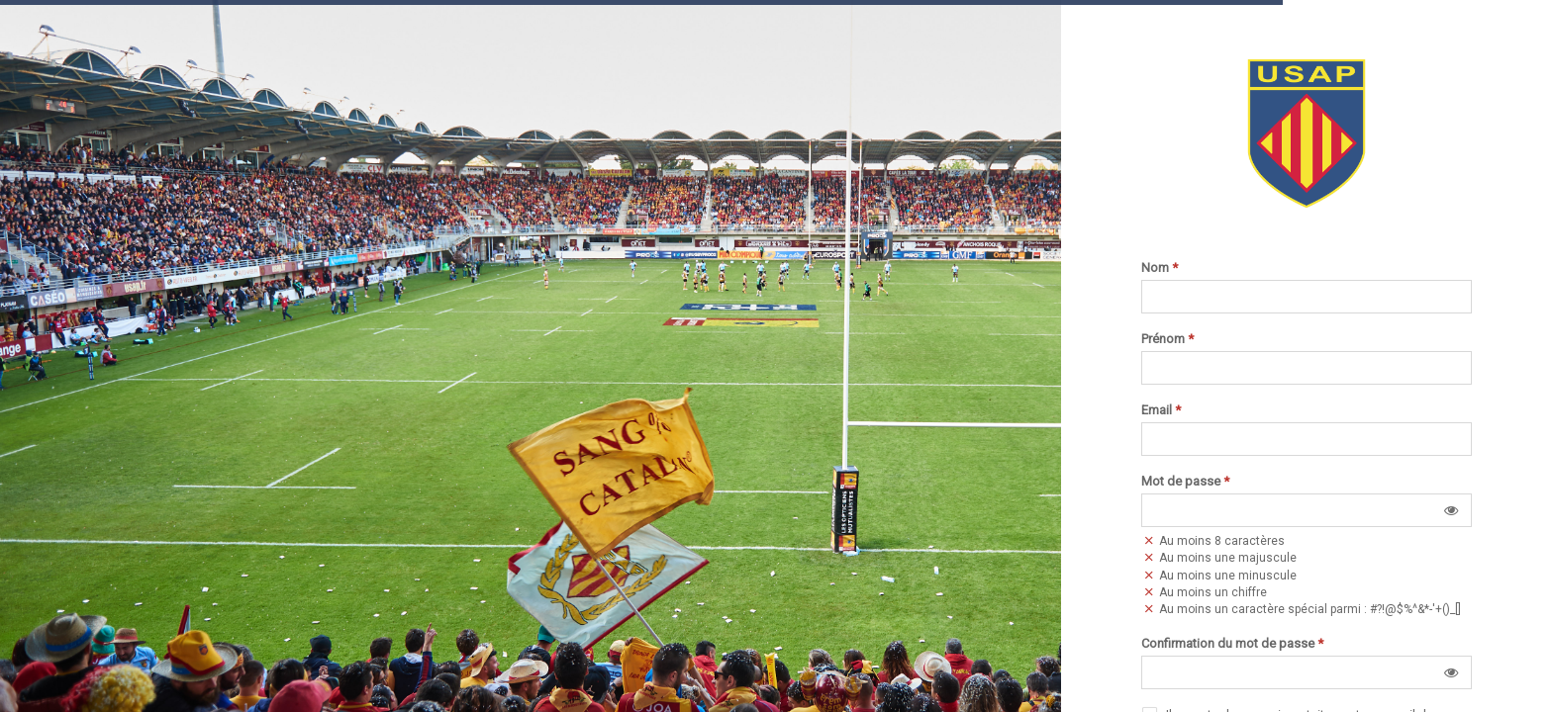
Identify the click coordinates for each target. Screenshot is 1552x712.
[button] (1451, 510)
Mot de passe (1185, 482)
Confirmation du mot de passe (1232, 644)
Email (1161, 410)
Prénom (1167, 339)
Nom (1159, 268)
